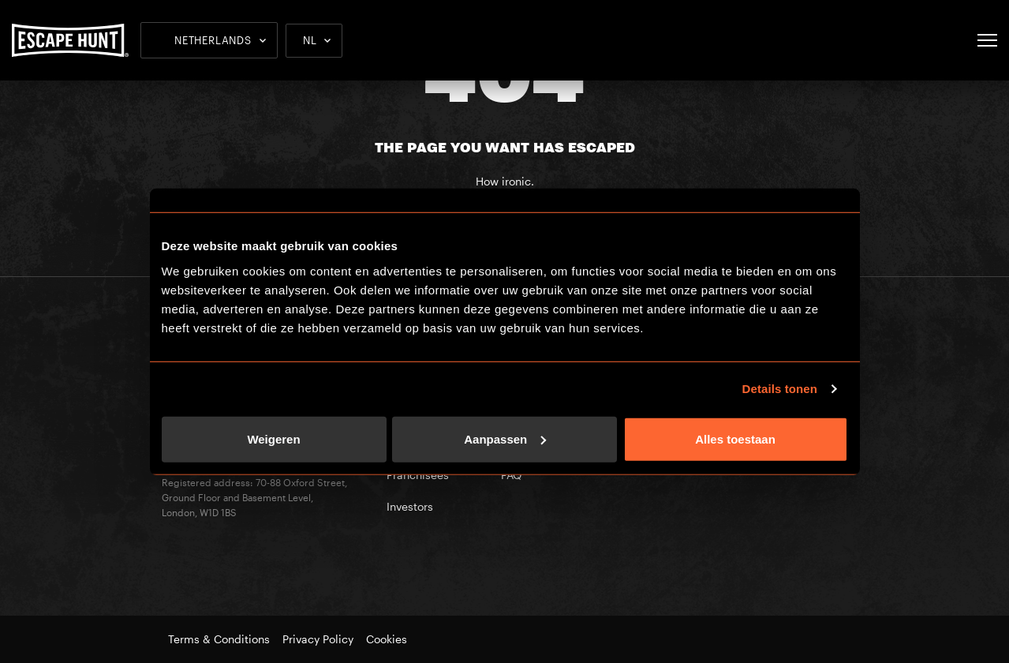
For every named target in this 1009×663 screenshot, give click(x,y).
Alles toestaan (735, 438)
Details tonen (779, 388)
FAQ (511, 474)
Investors (410, 506)
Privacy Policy (317, 639)
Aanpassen (505, 438)
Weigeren (273, 438)
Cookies (386, 639)
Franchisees (418, 474)
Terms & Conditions (219, 639)
